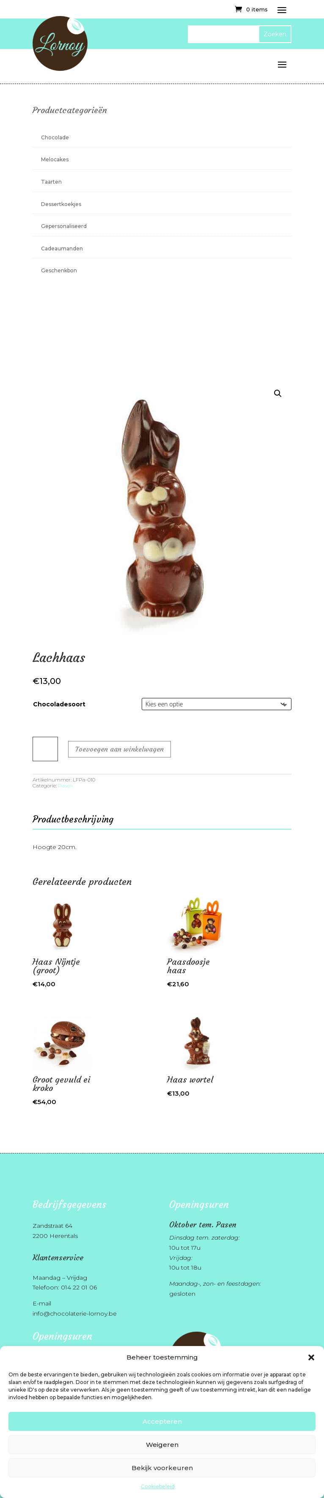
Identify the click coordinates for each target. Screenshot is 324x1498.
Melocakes (55, 159)
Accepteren (162, 1421)
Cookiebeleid (158, 1486)
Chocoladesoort (59, 704)
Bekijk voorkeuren (162, 1468)
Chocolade (55, 137)
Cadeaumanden (62, 248)
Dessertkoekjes (61, 204)
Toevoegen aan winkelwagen (119, 749)
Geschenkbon (59, 270)
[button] (311, 1357)
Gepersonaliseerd (64, 226)
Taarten (51, 182)
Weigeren (162, 1445)
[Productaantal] (45, 749)
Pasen (65, 785)
